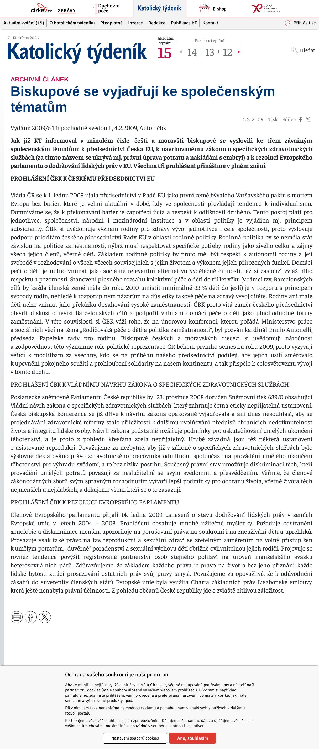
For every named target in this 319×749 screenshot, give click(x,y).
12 (227, 51)
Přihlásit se (300, 23)
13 (209, 51)
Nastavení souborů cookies (135, 738)
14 (192, 51)
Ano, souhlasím (192, 738)
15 (164, 51)
